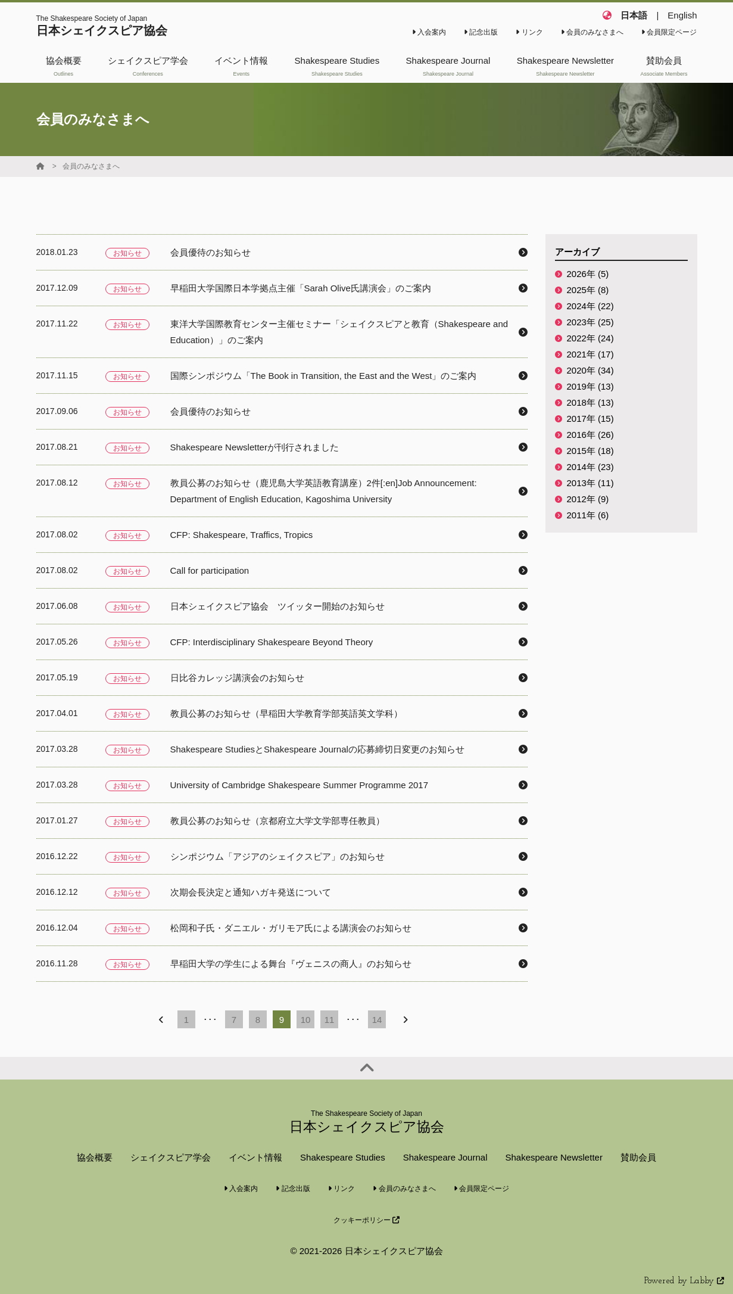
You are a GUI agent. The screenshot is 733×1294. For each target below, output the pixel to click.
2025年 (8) (588, 290)
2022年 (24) (590, 338)
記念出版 (481, 32)
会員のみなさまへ (592, 32)
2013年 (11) (590, 483)
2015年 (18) (590, 451)
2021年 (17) (590, 354)
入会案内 (429, 32)
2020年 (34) (590, 370)
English (682, 15)
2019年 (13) (590, 386)
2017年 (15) (590, 418)
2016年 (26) (590, 435)
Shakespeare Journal (445, 1157)
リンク (529, 32)
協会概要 (95, 1157)
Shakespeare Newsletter (553, 1157)
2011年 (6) (588, 515)
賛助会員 (638, 1157)
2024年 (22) (590, 306)
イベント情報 (255, 1157)
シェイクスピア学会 (170, 1157)
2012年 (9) (588, 499)
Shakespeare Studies (342, 1157)
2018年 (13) (590, 402)
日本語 (633, 15)
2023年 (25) (590, 322)
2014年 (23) (590, 467)
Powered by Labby (684, 1281)
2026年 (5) (588, 274)
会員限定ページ (669, 32)
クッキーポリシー (366, 1220)
